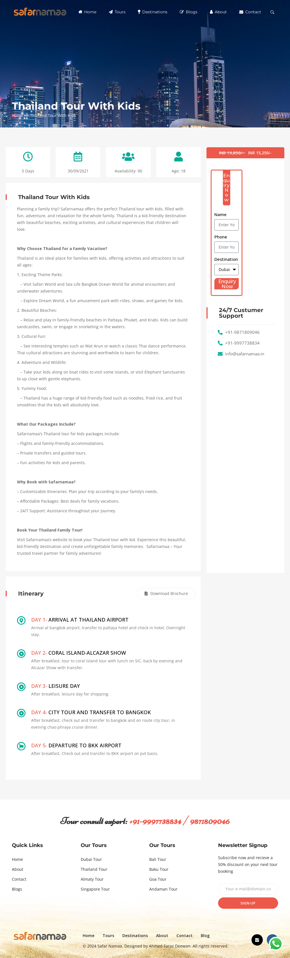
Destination (226, 259)
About (218, 11)
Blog (205, 935)
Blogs (188, 11)
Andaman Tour (163, 889)
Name (220, 214)
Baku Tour (159, 869)
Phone (220, 237)
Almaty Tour (92, 879)
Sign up (247, 903)
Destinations (152, 11)
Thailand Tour (94, 869)
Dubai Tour (91, 859)
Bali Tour (157, 859)
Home (87, 11)
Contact (250, 11)
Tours (117, 11)
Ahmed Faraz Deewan (169, 946)
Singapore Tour (95, 889)
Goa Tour (158, 879)
